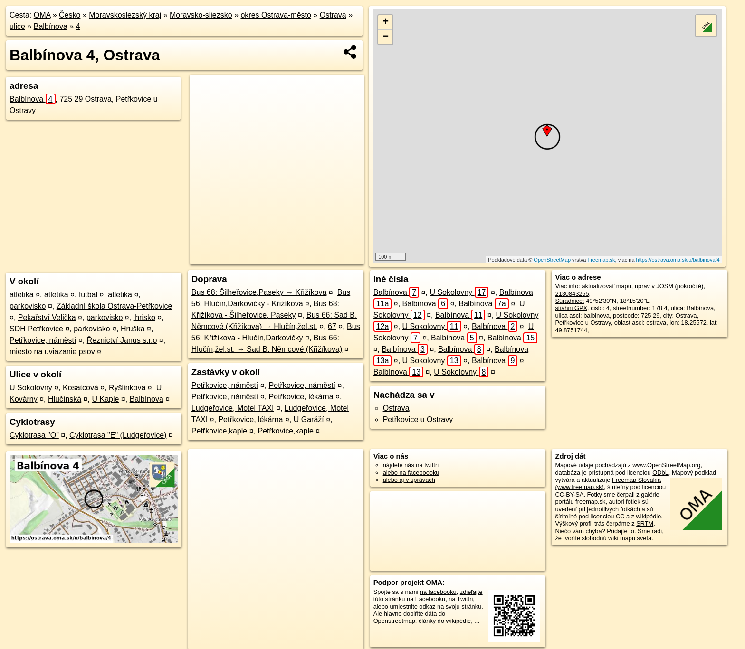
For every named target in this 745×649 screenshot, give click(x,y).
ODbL (660, 472)
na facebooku (438, 591)
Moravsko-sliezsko (201, 15)
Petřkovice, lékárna (301, 397)
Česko (69, 15)
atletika (22, 295)
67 (332, 326)
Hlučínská (64, 399)
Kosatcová (80, 388)
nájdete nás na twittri (411, 465)
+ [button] (385, 22)
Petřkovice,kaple (219, 431)
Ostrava (333, 15)
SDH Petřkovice (36, 329)
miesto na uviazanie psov (52, 352)
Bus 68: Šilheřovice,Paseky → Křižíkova (259, 292)
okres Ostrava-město (275, 15)
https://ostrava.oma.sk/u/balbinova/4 (678, 260)
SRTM (644, 523)
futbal (88, 295)
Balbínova (50, 26)
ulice (17, 26)
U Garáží (309, 419)
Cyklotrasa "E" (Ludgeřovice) (117, 435)
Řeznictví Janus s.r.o (122, 340)
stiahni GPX (571, 307)
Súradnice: (569, 300)
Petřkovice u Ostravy (418, 419)
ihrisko (144, 317)
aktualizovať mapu (606, 286)
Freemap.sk (601, 260)
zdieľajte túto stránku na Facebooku (428, 595)
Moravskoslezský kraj (125, 15)
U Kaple (105, 399)
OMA (42, 15)
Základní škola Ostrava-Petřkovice (114, 306)
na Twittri (461, 598)
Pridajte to (620, 531)
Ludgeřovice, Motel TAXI (232, 408)
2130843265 (572, 293)
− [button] (385, 37)
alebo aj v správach (409, 479)
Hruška (133, 329)
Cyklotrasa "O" (34, 435)
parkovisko (28, 306)
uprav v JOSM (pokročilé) (669, 286)
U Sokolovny (31, 388)
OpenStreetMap (552, 260)
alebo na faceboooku (411, 472)
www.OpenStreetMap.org (666, 465)
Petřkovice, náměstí (43, 340)
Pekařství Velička (47, 317)
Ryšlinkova (127, 388)
